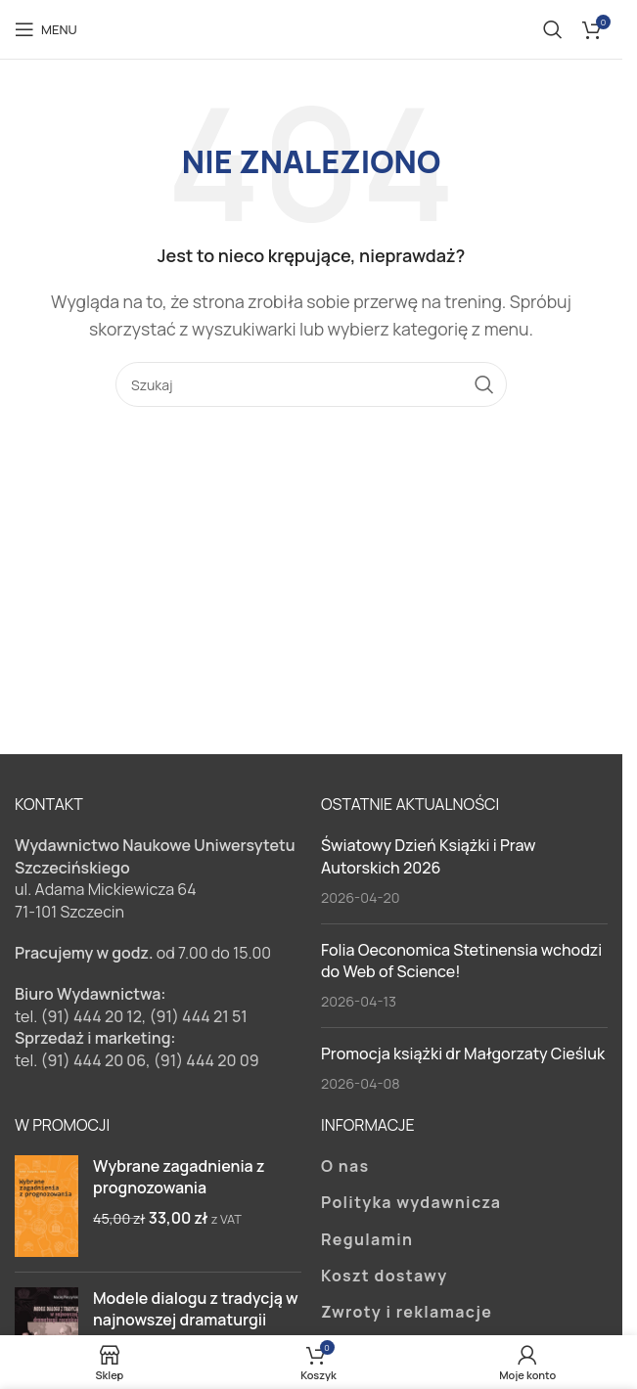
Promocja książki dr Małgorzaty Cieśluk (463, 1053)
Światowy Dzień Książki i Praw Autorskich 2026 (428, 855)
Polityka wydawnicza (411, 1202)
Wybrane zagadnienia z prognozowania (178, 1176)
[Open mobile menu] (46, 29)
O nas (345, 1166)
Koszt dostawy (384, 1275)
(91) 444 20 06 (93, 1060)
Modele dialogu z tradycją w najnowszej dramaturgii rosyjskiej (195, 1320)
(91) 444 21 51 (199, 1016)
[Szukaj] (552, 29)
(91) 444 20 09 (206, 1060)
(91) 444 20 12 (91, 1016)
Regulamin (367, 1239)
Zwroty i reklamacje (406, 1311)
